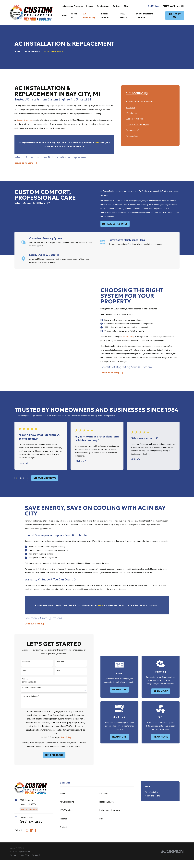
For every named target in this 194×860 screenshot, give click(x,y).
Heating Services (106, 801)
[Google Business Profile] (31, 830)
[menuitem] (139, 101)
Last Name (56, 662)
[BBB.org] (26, 830)
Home (62, 793)
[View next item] (27, 478)
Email (54, 670)
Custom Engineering (25, 120)
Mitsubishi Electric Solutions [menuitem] (144, 15)
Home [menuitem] (64, 15)
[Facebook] (35, 830)
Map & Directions (29, 809)
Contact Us (175, 15)
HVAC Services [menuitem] (124, 15)
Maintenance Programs (72, 6)
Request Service (114, 223)
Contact (63, 827)
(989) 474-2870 (31, 822)
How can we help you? (26, 696)
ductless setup (133, 336)
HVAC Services (66, 810)
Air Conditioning (67, 801)
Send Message (50, 755)
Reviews (116, 6)
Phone (20, 670)
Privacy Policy (61, 737)
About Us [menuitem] (74, 15)
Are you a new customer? (27, 687)
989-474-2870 (173, 6)
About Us (103, 793)
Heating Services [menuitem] (105, 15)
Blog (126, 6)
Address (21, 679)
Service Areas (103, 6)
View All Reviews (45, 478)
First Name (22, 662)
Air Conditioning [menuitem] (89, 15)
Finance (89, 6)
